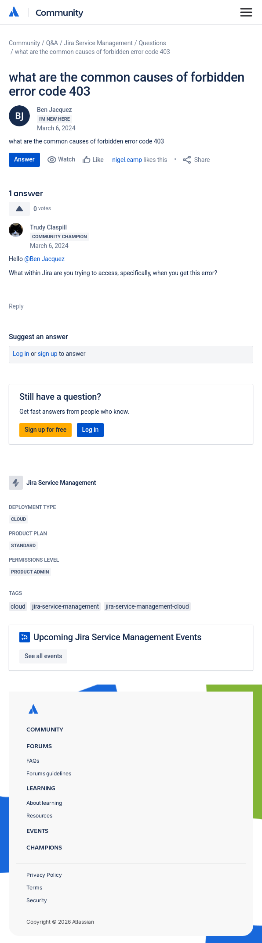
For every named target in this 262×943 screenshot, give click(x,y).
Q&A (52, 43)
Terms (34, 887)
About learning (44, 803)
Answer (24, 159)
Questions (152, 43)
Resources (39, 815)
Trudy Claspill (48, 227)
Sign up (48, 353)
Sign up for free (45, 429)
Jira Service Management (98, 43)
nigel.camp (127, 159)
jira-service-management (65, 606)
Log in (21, 353)
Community (60, 12)
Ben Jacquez (54, 109)
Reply (16, 306)
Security (36, 900)
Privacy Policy (44, 874)
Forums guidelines (48, 773)
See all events (43, 656)
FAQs (32, 760)
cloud (18, 606)
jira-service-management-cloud (147, 606)
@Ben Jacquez (44, 258)
